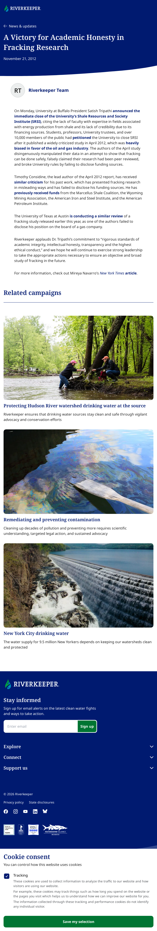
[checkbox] (6, 875)
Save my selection (78, 921)
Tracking (20, 875)
